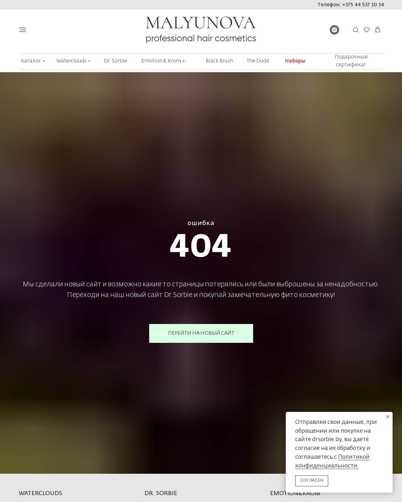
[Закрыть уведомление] (388, 416)
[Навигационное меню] (22, 30)
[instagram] (334, 32)
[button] (356, 30)
